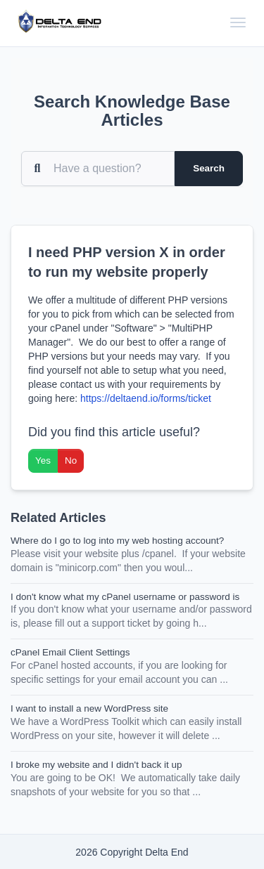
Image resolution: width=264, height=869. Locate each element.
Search (209, 168)
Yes (43, 460)
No (71, 460)
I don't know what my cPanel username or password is (125, 597)
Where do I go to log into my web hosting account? (117, 540)
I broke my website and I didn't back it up (96, 764)
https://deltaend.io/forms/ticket (145, 398)
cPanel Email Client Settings (70, 652)
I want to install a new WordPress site (89, 708)
